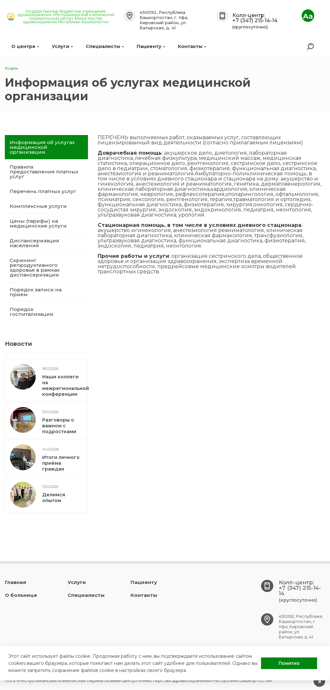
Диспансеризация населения (34, 243)
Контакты (192, 46)
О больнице (21, 595)
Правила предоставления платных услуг (44, 172)
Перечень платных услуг (43, 191)
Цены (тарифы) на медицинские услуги (38, 223)
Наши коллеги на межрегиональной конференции (65, 385)
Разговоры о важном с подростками (59, 425)
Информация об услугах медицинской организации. (42, 147)
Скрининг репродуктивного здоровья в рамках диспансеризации (35, 267)
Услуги (62, 46)
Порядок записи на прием (36, 292)
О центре (25, 46)
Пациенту (151, 46)
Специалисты (105, 46)
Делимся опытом (53, 497)
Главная (15, 582)
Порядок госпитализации (31, 311)
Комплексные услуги (38, 206)
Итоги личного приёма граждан (61, 463)
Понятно (289, 663)
